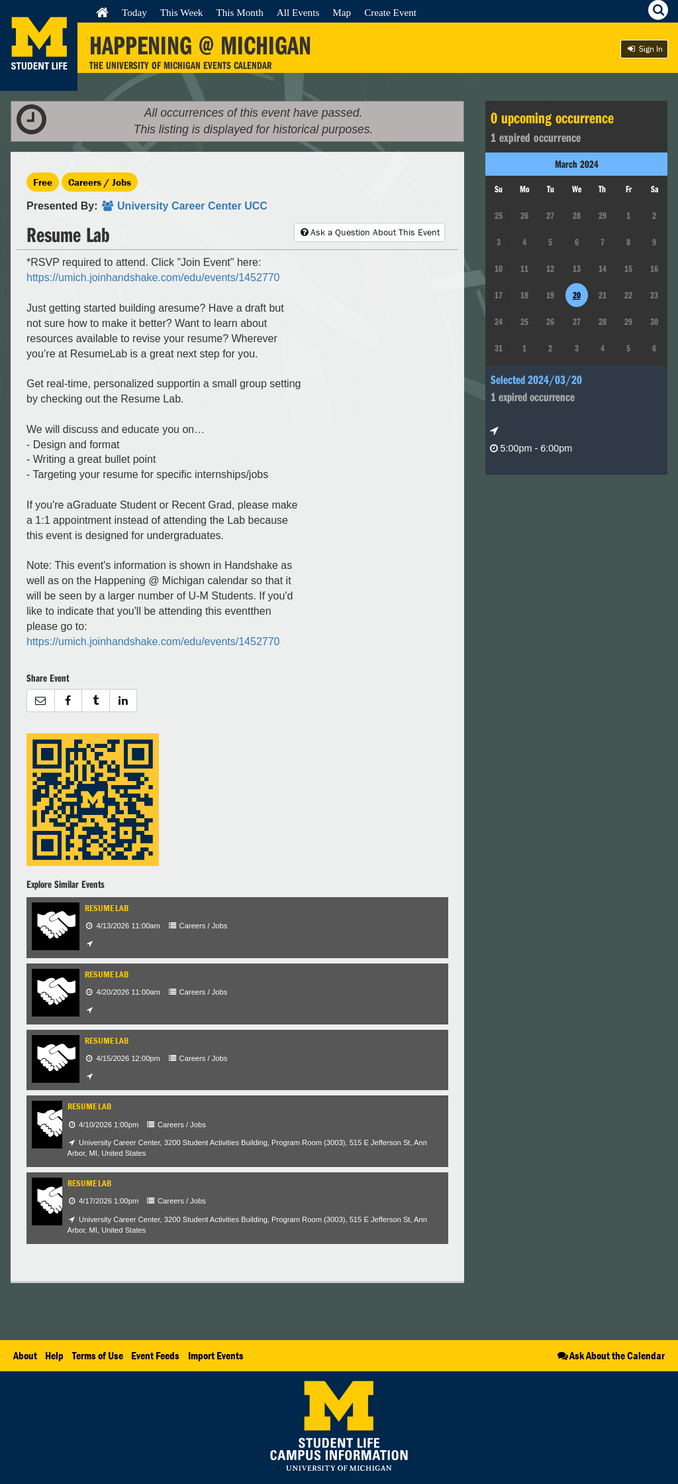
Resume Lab (106, 908)
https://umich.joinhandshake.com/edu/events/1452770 (152, 277)
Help (54, 1355)
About (25, 1355)
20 (577, 295)
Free (42, 182)
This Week (181, 12)
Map (341, 12)
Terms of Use (97, 1355)
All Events (298, 12)
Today (134, 12)
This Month (239, 12)
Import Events (216, 1355)
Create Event (390, 12)
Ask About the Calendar (610, 1355)
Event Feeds (155, 1355)
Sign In (644, 48)
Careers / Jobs (99, 182)
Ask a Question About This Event (369, 232)
